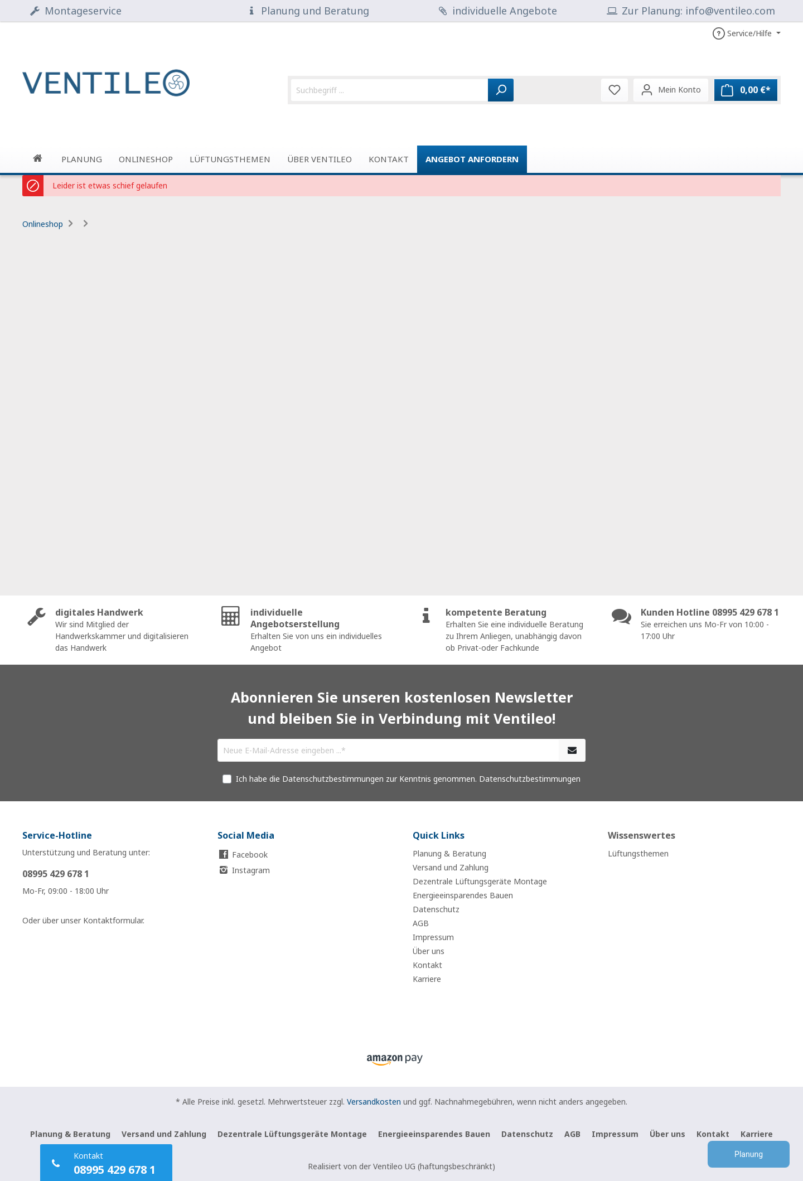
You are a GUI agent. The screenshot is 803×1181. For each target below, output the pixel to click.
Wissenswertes (641, 835)
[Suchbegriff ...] (389, 90)
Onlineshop (42, 224)
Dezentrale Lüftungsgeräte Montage (480, 881)
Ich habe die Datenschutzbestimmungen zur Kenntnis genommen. (408, 778)
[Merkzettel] (614, 89)
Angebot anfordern (472, 158)
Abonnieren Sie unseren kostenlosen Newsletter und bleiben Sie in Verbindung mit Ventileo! (402, 708)
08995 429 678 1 (55, 874)
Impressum (433, 937)
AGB (421, 923)
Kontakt (427, 965)
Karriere (427, 979)
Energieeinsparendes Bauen (463, 895)
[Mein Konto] (671, 89)
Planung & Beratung (449, 853)
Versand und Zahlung (450, 867)
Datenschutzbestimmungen (530, 778)
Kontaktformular (113, 920)
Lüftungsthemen (638, 853)
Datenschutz (436, 909)
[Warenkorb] (745, 90)
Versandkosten (374, 1101)
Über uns (428, 951)
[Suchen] (501, 90)
